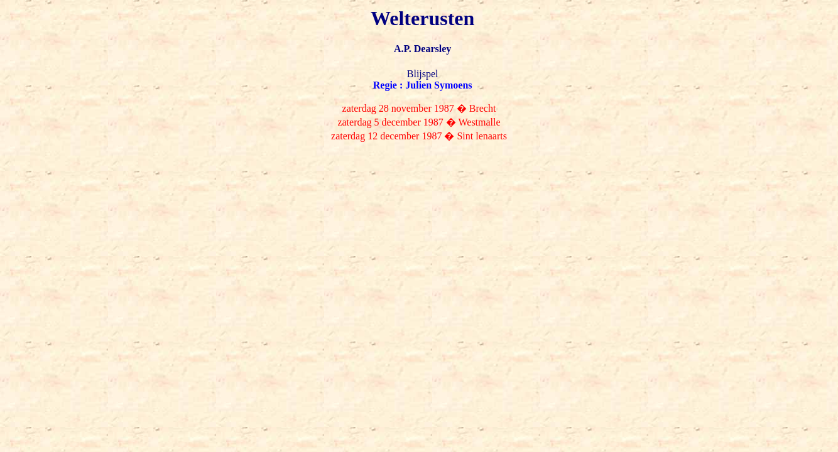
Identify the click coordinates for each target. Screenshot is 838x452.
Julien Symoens (438, 85)
